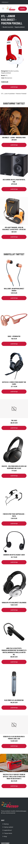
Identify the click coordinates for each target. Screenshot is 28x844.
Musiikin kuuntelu (8, 27)
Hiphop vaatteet (8, 827)
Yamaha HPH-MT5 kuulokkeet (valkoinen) (14, 602)
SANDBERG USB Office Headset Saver (14, 555)
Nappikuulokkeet (20, 27)
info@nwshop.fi (5, 2)
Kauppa (22, 8)
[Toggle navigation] (3, 8)
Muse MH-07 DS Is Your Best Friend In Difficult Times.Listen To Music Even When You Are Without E (14, 776)
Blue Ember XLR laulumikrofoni (14, 700)
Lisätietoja (14, 87)
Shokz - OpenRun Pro (14, 336)
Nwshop (6, 824)
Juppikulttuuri (8, 830)
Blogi (5, 836)
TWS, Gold (14, 420)
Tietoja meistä (8, 833)
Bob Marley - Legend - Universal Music (14, 137)
